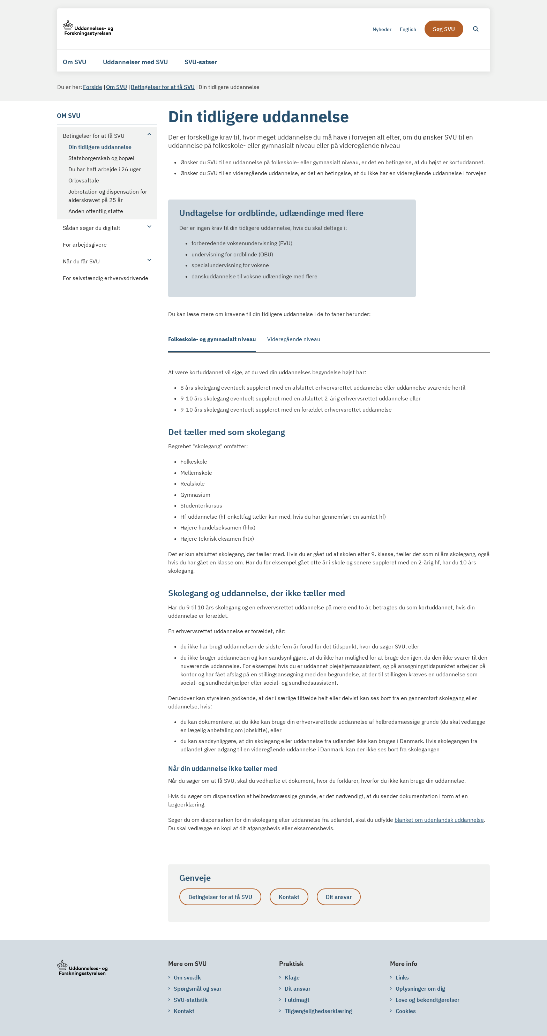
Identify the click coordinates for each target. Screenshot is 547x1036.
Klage (292, 977)
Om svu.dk (187, 977)
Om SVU (74, 62)
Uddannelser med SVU (135, 62)
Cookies (406, 1010)
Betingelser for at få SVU (220, 896)
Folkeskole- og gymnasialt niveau (212, 339)
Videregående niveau (293, 339)
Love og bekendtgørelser (427, 999)
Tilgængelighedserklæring (318, 1010)
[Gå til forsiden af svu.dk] (88, 29)
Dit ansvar (339, 896)
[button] (147, 134)
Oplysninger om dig (420, 988)
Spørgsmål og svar (198, 988)
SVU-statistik (191, 999)
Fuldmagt (297, 999)
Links (402, 977)
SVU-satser (201, 62)
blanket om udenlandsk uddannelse (439, 819)
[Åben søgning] (475, 29)
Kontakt (289, 896)
